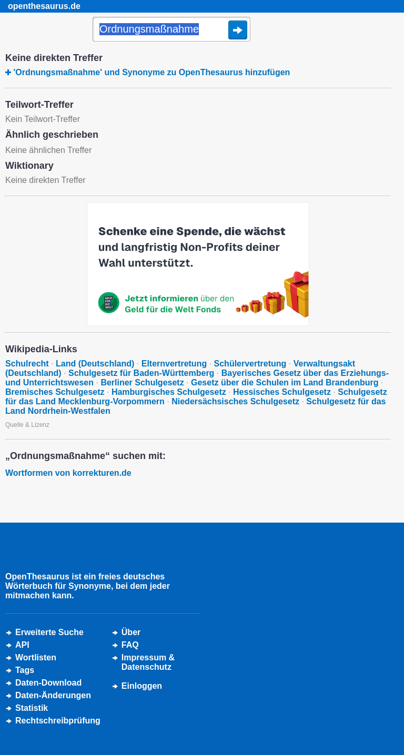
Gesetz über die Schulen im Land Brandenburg (285, 382)
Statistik (31, 707)
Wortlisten (35, 657)
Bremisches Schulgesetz (55, 391)
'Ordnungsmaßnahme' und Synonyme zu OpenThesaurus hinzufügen (151, 72)
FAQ (130, 644)
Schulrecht (27, 363)
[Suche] (171, 30)
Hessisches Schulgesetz (282, 391)
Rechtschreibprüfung (57, 720)
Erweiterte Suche (49, 632)
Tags (24, 670)
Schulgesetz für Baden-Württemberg (141, 373)
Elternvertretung (174, 363)
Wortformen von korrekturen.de (68, 472)
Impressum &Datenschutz (148, 662)
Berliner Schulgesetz (142, 382)
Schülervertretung (250, 363)
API (22, 644)
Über (131, 632)
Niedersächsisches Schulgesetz (235, 401)
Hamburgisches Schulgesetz (169, 391)
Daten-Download (48, 682)
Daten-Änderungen (53, 695)
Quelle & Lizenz (27, 424)
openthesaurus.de (44, 6)
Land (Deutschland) (95, 363)
